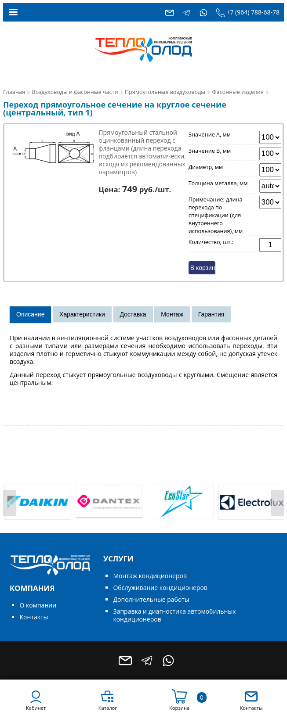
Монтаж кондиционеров (149, 576)
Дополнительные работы (151, 599)
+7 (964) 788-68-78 (253, 12)
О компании (37, 605)
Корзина (179, 708)
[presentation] (9, 503)
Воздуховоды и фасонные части (75, 92)
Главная (14, 92)
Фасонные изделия (238, 92)
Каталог (107, 708)
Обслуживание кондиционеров (160, 587)
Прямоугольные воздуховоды (165, 92)
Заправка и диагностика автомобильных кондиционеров (174, 615)
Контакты (33, 617)
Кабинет (36, 708)
